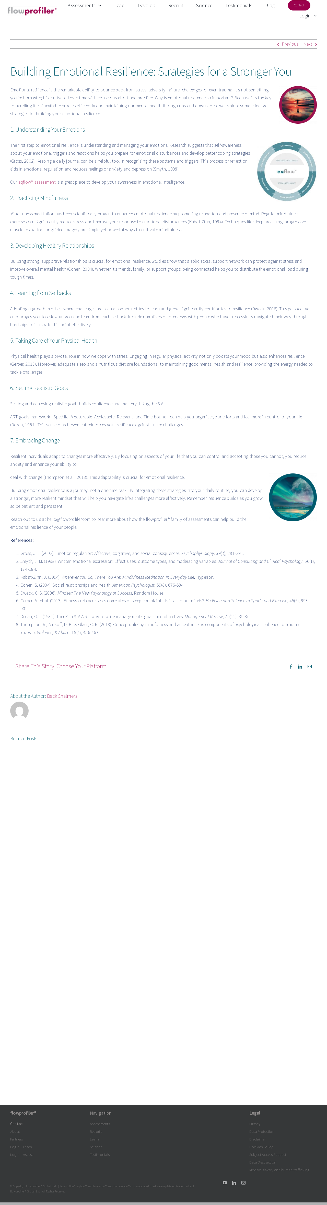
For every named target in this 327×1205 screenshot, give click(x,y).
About (15, 1131)
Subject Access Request (267, 1154)
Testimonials (100, 1154)
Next (307, 44)
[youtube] (225, 1183)
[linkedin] (234, 1183)
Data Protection (261, 1131)
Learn (94, 1139)
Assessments (100, 1123)
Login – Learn (21, 1146)
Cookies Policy (261, 1146)
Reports (96, 1131)
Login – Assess (21, 1154)
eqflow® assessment (37, 182)
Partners (16, 1139)
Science (96, 1146)
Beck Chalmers (62, 696)
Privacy (254, 1123)
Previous (290, 44)
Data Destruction (262, 1162)
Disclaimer (257, 1139)
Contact (17, 1123)
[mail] (243, 1183)
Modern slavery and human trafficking (279, 1169)
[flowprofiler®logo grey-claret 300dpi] (32, 9)
